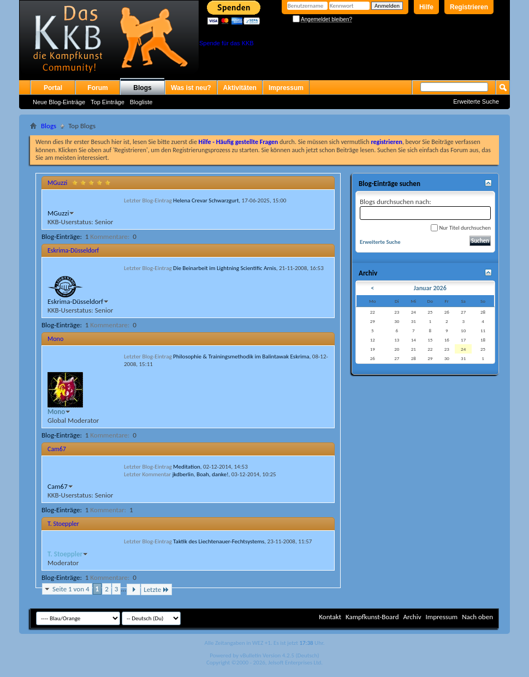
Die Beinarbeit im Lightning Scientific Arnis (224, 268)
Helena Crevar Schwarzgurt (206, 200)
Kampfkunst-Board (372, 617)
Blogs (142, 88)
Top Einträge (107, 102)
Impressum (286, 88)
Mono (55, 339)
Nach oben (477, 617)
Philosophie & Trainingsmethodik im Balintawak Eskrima (241, 356)
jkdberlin (183, 474)
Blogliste (141, 102)
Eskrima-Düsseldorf (73, 250)
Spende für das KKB (226, 43)
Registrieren (469, 7)
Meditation (186, 466)
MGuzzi (57, 183)
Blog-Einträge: (61, 236)
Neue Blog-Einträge (59, 102)
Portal (53, 88)
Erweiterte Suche (476, 101)
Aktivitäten (240, 88)
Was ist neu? (191, 88)
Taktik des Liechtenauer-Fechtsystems (218, 541)
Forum (97, 88)
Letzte (156, 589)
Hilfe (426, 7)
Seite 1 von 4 (71, 589)
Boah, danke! (213, 474)
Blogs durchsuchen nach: (425, 208)
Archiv (412, 617)
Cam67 (56, 449)
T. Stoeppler (63, 524)
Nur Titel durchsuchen (461, 227)
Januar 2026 (430, 288)
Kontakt (330, 617)
